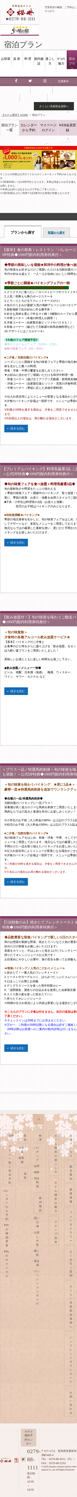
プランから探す (22, 232)
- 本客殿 (21, 1149)
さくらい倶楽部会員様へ (54, 106)
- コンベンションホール (36, 1287)
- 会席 (36, 1166)
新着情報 (63, 89)
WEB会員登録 (67, 127)
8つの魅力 (61, 61)
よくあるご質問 (71, 1263)
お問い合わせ (61, 97)
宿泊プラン (72, 63)
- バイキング (36, 1154)
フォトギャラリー (71, 1226)
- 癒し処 (36, 1253)
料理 (40, 1137)
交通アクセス (71, 1146)
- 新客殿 (21, 1160)
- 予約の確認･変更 (6, 1235)
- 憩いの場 (36, 1222)
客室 (25, 1137)
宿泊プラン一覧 (9, 127)
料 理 (27, 58)
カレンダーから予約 (29, 127)
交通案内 (63, 81)
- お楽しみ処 (36, 1238)
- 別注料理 (36, 1182)
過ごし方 (50, 61)
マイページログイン (48, 127)
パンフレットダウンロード (71, 1360)
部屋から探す (56, 232)
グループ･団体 (56, 1232)
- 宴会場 (36, 1263)
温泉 (25, 1175)
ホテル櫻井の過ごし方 (55, 1154)
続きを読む (17, 428)
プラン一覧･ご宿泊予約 (10, 1164)
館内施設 (39, 61)
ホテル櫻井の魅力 (55, 1197)
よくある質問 (33, 97)
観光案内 (41, 89)
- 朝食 (36, 1172)
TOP (10, 1135)
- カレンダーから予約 (6, 1205)
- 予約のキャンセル (6, 1263)
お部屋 (5, 58)
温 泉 (16, 58)
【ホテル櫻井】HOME (14, 115)
